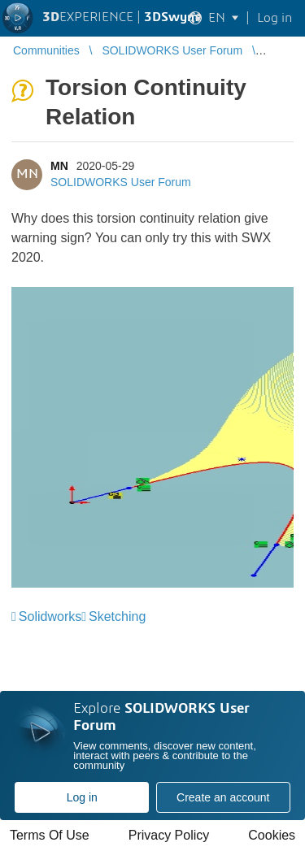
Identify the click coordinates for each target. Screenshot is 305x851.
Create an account (222, 797)
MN (59, 165)
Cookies (271, 835)
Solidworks (50, 616)
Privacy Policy (169, 835)
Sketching (117, 616)
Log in (82, 797)
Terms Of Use (49, 835)
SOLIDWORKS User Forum (120, 182)
